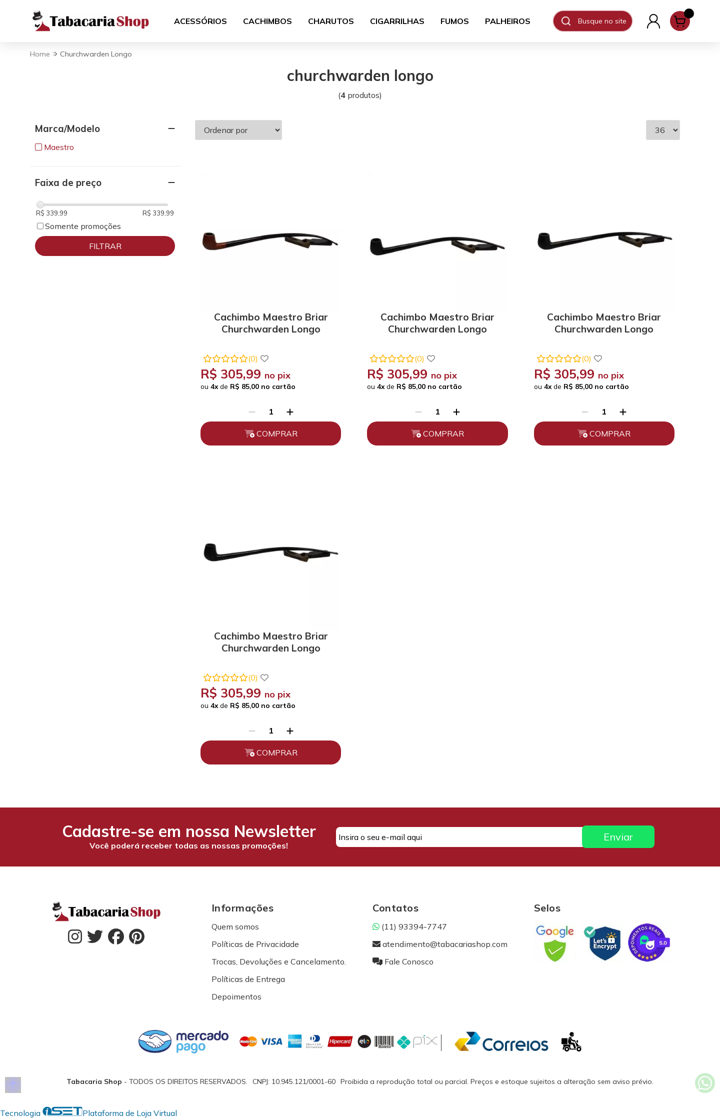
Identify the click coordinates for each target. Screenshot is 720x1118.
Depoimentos (237, 997)
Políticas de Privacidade (255, 944)
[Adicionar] (290, 411)
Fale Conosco (403, 961)
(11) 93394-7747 (409, 927)
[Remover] (252, 411)
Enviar (618, 836)
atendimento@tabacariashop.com (440, 944)
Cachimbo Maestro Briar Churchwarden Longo (271, 323)
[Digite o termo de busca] (605, 21)
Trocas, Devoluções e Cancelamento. (279, 961)
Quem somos (235, 927)
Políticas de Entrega (248, 979)
